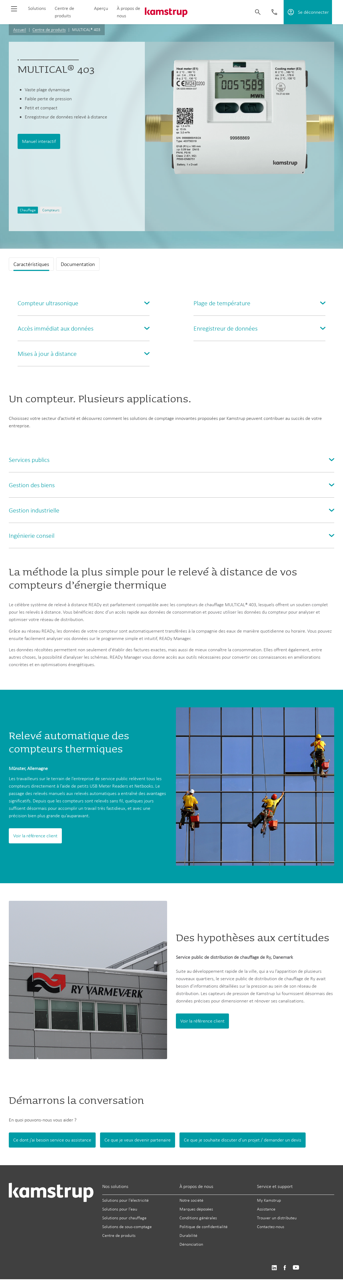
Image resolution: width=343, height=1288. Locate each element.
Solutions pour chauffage (124, 1217)
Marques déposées (196, 1209)
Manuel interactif (39, 141)
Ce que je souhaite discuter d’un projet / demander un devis (242, 1140)
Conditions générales (198, 1217)
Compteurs (50, 210)
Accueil (19, 29)
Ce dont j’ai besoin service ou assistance (52, 1140)
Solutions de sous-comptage (127, 1226)
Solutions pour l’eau (119, 1209)
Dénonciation (191, 1244)
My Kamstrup (269, 1200)
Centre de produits (49, 29)
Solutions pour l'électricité (125, 1200)
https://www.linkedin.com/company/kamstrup (274, 1267)
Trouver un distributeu (277, 1217)
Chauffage (28, 210)
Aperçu (101, 8)
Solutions (37, 8)
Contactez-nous (270, 1226)
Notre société (191, 1200)
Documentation (78, 264)
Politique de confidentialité (203, 1226)
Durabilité (188, 1235)
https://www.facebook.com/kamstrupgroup (284, 1267)
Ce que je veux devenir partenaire (137, 1140)
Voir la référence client (35, 836)
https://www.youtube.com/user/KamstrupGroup (296, 1267)
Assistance (266, 1209)
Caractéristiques (31, 264)
